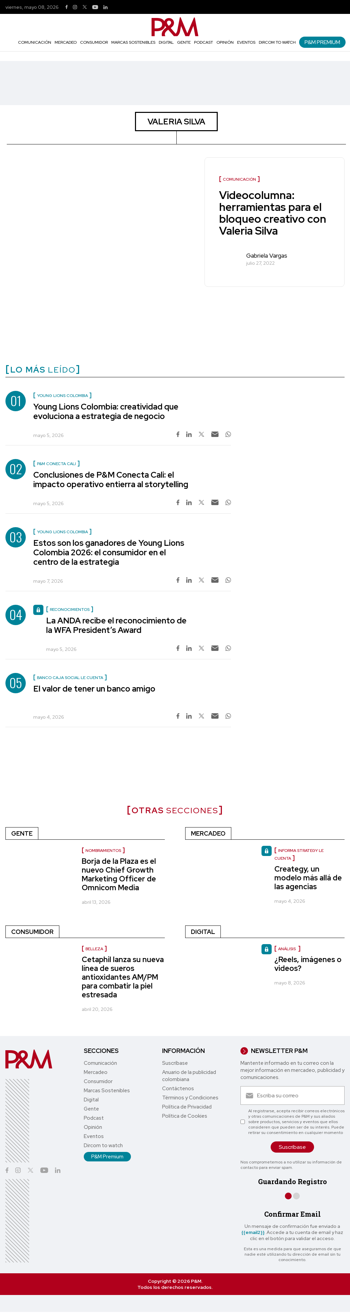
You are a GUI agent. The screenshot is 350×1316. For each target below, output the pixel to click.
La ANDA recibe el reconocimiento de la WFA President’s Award (116, 625)
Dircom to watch (277, 42)
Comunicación (34, 42)
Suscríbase (175, 1063)
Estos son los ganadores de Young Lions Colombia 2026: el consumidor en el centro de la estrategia (108, 552)
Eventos (246, 42)
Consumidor (94, 42)
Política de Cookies (184, 1116)
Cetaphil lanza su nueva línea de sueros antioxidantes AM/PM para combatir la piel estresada (123, 977)
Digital (166, 42)
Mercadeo (66, 42)
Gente (184, 42)
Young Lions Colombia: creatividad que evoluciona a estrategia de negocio (105, 411)
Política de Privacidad (187, 1106)
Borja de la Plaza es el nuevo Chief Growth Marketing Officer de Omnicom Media (119, 874)
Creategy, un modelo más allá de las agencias (308, 878)
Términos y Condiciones (190, 1097)
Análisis (287, 949)
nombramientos (103, 850)
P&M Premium (322, 42)
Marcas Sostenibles (133, 42)
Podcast (203, 42)
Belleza (94, 949)
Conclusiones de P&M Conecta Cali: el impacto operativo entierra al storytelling (110, 480)
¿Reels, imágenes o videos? (308, 964)
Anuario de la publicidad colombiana (189, 1076)
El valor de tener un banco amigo (94, 688)
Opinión (225, 42)
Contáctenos (178, 1088)
